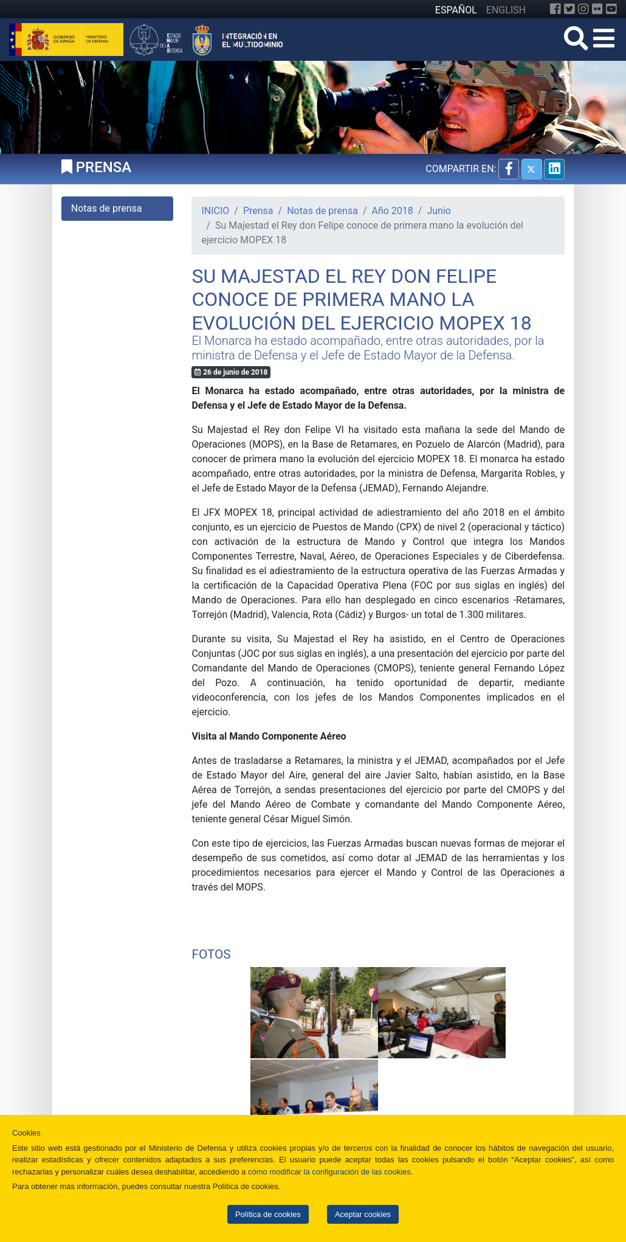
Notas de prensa (322, 211)
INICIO (215, 211)
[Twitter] (569, 9)
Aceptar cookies (363, 1214)
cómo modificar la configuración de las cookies (329, 1171)
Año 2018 (392, 211)
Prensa (258, 211)
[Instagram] (583, 9)
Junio (439, 211)
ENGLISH (506, 10)
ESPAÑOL (456, 10)
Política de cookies (268, 1214)
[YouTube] (611, 9)
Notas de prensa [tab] (106, 208)
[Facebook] (555, 9)
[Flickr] (597, 9)
